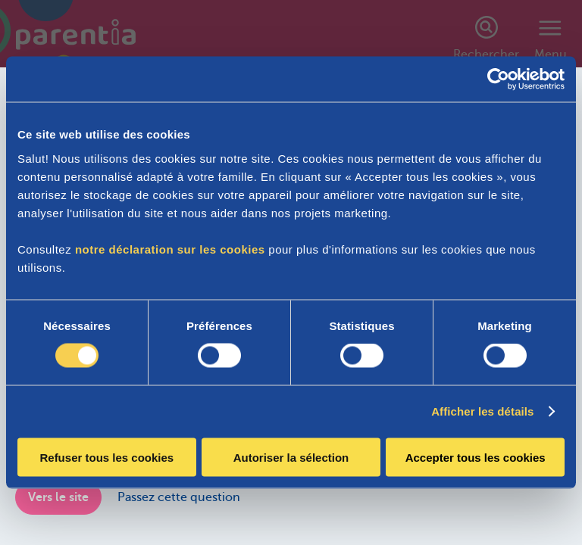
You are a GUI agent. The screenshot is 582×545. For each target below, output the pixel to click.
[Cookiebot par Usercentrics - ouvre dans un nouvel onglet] (498, 79)
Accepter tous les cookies (475, 456)
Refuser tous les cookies (106, 456)
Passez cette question (178, 497)
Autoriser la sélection (291, 456)
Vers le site (58, 497)
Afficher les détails (482, 411)
